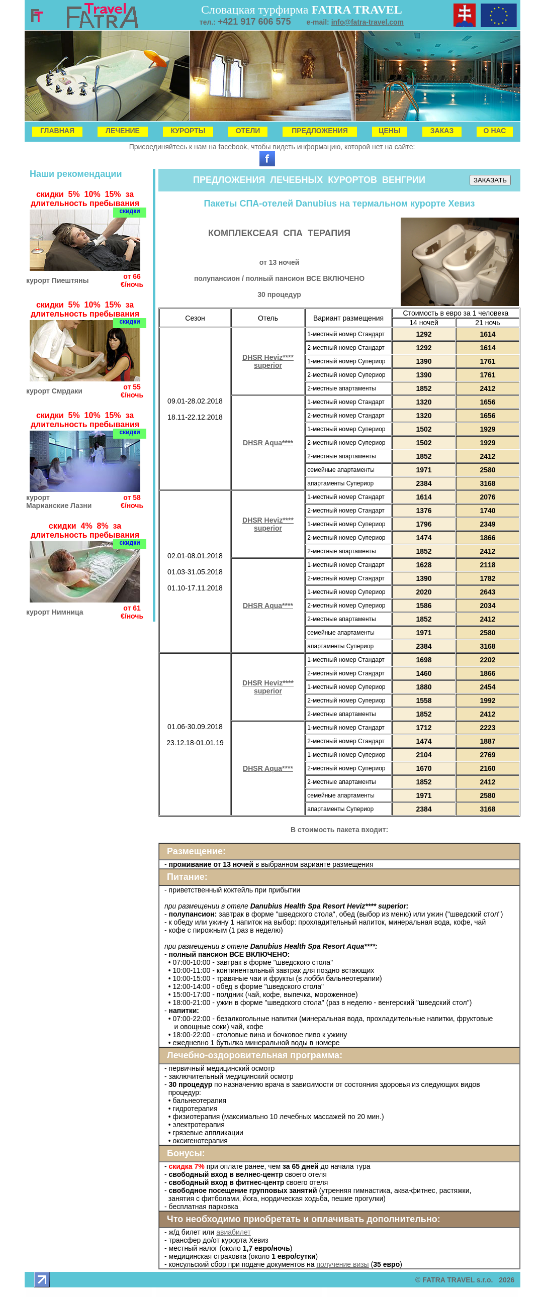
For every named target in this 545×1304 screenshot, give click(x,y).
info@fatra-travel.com (367, 22)
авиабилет (233, 1232)
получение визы (342, 1264)
